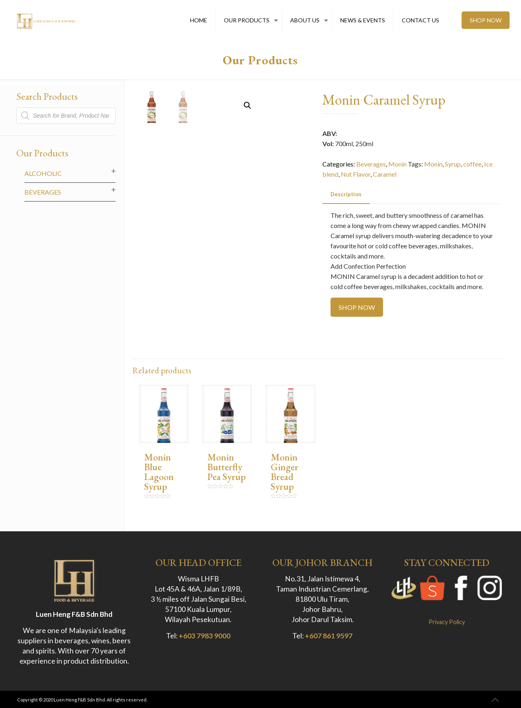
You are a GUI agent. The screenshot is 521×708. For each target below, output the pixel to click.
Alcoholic (43, 173)
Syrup (453, 164)
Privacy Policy (447, 621)
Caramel (384, 174)
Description (346, 194)
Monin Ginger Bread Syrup (284, 472)
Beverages (371, 164)
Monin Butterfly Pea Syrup (226, 467)
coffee (472, 164)
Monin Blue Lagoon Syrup (159, 472)
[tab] (346, 194)
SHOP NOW (485, 20)
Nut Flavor (355, 174)
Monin (397, 164)
